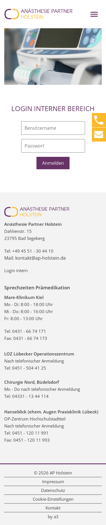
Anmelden (53, 163)
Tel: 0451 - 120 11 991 (26, 433)
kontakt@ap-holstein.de (40, 258)
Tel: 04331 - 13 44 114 (26, 396)
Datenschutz (53, 490)
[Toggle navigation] (94, 14)
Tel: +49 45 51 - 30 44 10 (28, 251)
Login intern (16, 270)
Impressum (53, 481)
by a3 (53, 516)
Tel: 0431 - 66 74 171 (25, 331)
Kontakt (53, 508)
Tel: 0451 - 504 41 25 (25, 368)
